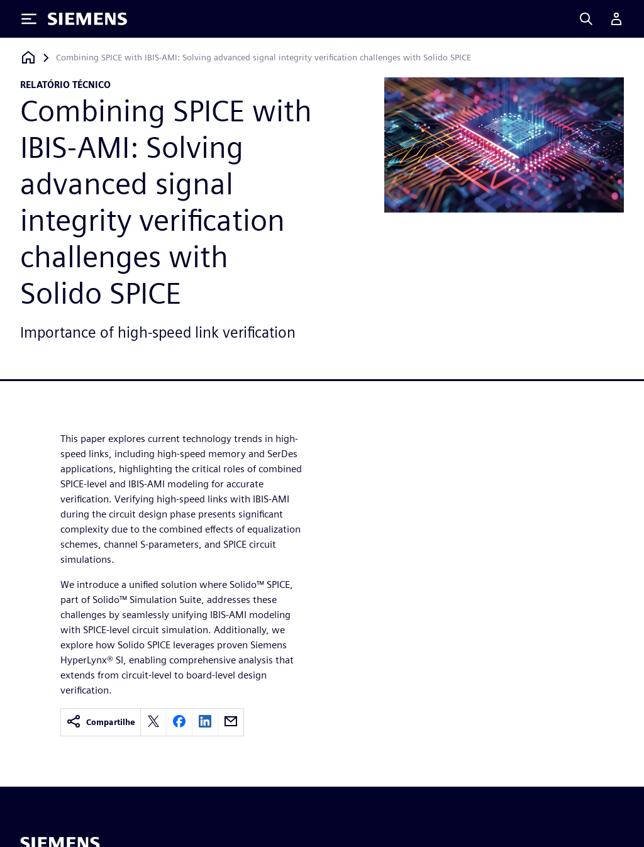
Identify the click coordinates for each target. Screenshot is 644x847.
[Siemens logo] (87, 19)
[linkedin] (205, 722)
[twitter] (153, 722)
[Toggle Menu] (29, 19)
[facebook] (179, 722)
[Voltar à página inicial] (28, 57)
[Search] (586, 18)
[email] (230, 722)
